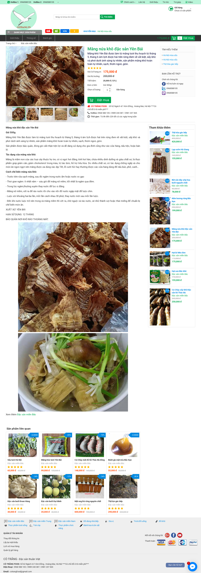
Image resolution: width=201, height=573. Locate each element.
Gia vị (111, 521)
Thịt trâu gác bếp (170, 64)
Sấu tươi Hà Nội (15, 460)
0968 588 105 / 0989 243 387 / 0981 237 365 (117, 113)
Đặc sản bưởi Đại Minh (51, 501)
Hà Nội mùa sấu (105, 31)
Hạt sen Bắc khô (179, 271)
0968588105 (25, 2)
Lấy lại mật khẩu (10, 542)
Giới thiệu (154, 2)
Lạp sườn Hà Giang (180, 149)
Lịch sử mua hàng (11, 546)
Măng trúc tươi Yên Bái (51, 460)
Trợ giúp (177, 2)
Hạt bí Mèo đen (178, 252)
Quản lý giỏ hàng (10, 550)
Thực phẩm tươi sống (17, 525)
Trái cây (36, 525)
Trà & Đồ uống (140, 521)
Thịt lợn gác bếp (115, 501)
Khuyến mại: (90, 31)
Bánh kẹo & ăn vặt (91, 525)
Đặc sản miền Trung (42, 521)
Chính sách (127, 2)
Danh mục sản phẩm (23, 32)
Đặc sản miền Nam (66, 521)
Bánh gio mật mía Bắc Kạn (120, 460)
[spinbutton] (179, 38)
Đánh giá (47, 38)
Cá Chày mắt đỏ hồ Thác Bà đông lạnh (90, 460)
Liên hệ (142, 2)
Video (189, 2)
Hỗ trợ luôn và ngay (172, 83)
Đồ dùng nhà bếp (91, 521)
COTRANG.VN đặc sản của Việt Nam (24, 17)
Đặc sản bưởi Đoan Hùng (19, 501)
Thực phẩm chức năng (66, 526)
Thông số (31, 38)
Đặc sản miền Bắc (27, 43)
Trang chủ (10, 43)
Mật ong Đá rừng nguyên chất (88, 501)
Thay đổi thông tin (11, 538)
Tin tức (166, 2)
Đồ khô (162, 521)
